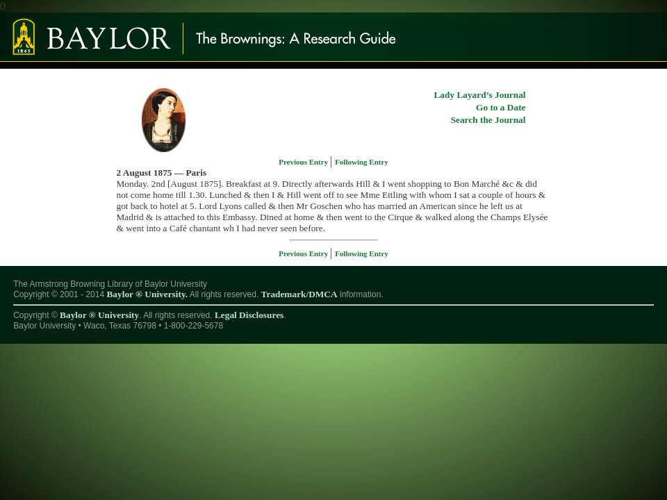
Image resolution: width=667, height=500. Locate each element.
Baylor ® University (99, 315)
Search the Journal (488, 120)
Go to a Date (500, 107)
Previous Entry (304, 162)
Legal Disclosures (249, 315)
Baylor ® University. (147, 294)
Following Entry (361, 162)
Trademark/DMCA (299, 294)
